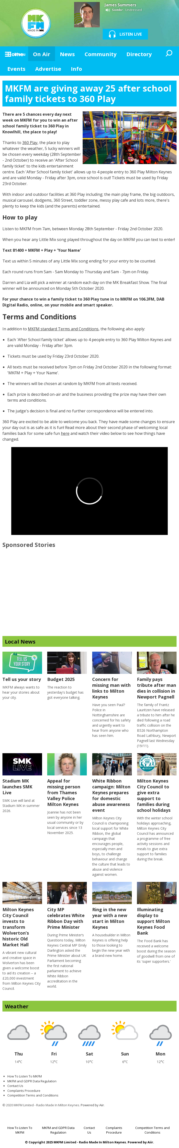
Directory (139, 54)
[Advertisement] (89, 597)
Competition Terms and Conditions (32, 1095)
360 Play (29, 142)
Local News (20, 641)
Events (16, 68)
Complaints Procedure (23, 1090)
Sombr (117, 10)
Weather (16, 1006)
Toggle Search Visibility (169, 53)
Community (101, 54)
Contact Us (15, 1086)
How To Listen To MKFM (24, 1076)
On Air (41, 54)
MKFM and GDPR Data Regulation (31, 1081)
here (65, 433)
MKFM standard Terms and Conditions (63, 329)
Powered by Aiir (92, 1105)
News (67, 54)
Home (15, 54)
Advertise (48, 68)
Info (76, 68)
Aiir (150, 1142)
